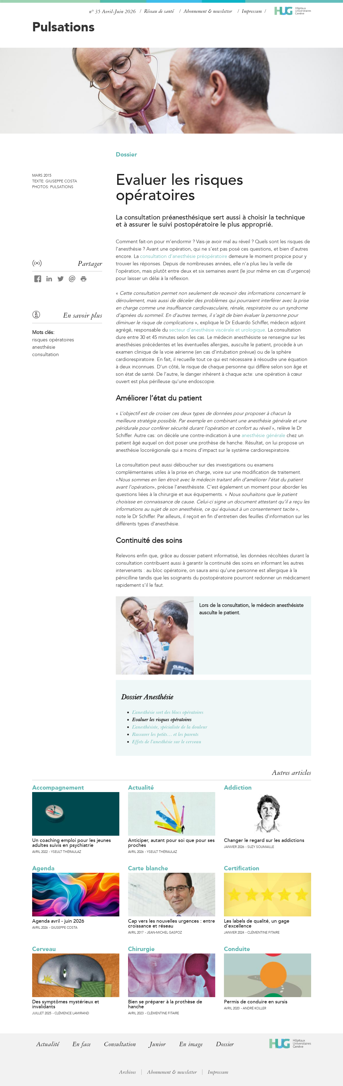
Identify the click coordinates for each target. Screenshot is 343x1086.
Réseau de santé (159, 11)
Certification (241, 868)
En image (190, 1044)
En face (81, 1044)
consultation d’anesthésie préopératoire (183, 256)
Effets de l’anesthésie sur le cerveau (166, 742)
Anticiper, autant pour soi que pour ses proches (171, 843)
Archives (127, 1072)
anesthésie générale (263, 435)
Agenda (43, 868)
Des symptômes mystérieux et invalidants (65, 1004)
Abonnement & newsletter (208, 11)
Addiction (238, 787)
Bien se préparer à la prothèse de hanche (165, 1004)
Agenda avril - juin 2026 (58, 921)
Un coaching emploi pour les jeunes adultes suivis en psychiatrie (71, 843)
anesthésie (43, 347)
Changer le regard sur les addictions (264, 840)
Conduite (237, 949)
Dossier (126, 154)
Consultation (120, 1044)
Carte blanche (148, 868)
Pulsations (63, 27)
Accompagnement (58, 787)
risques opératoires (53, 340)
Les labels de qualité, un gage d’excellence (256, 923)
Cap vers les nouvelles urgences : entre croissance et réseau (171, 923)
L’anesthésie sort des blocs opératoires (168, 712)
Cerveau (44, 949)
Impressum (252, 11)
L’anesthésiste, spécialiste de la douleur (169, 727)
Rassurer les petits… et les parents (165, 734)
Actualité (141, 787)
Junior (158, 1044)
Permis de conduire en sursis (255, 1001)
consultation (45, 354)
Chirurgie (141, 949)
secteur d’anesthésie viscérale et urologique (217, 330)
